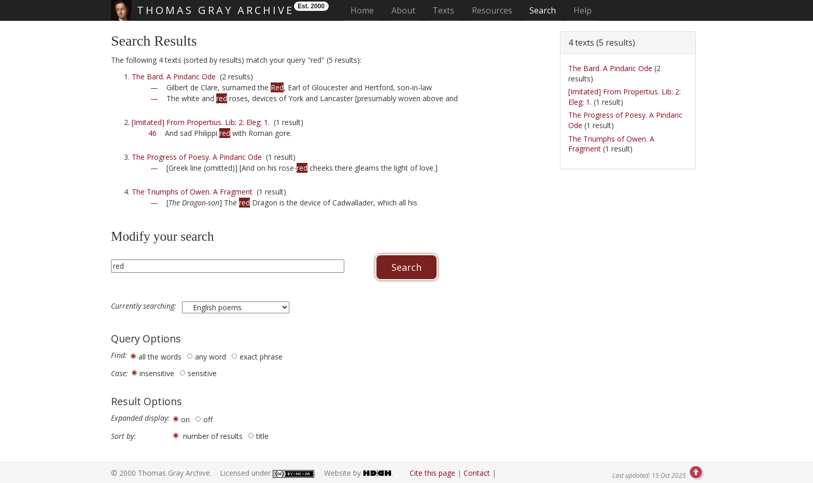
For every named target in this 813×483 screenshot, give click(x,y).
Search (542, 10)
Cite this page (432, 473)
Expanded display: (140, 418)
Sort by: (123, 436)
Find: (119, 355)
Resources (492, 10)
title (262, 436)
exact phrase (261, 357)
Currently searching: (144, 306)
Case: (119, 373)
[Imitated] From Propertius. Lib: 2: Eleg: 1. (201, 122)
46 (152, 133)
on (185, 419)
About (403, 10)
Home (365, 10)
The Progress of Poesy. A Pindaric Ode (197, 157)
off (208, 419)
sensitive (202, 373)
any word (210, 357)
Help (582, 10)
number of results (213, 436)
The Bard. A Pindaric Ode (174, 76)
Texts (443, 10)
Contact (477, 473)
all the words (159, 357)
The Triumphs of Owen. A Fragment (192, 192)
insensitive (156, 373)
